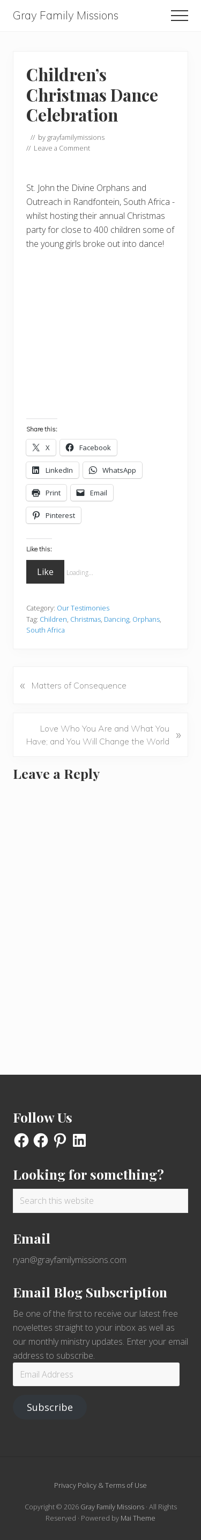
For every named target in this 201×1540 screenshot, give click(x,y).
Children (53, 619)
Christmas (85, 619)
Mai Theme (138, 1518)
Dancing (116, 619)
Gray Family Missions (65, 15)
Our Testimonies (83, 608)
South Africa (45, 630)
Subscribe (50, 1407)
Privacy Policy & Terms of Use (100, 1485)
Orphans (146, 619)
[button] (179, 15)
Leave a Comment (62, 148)
